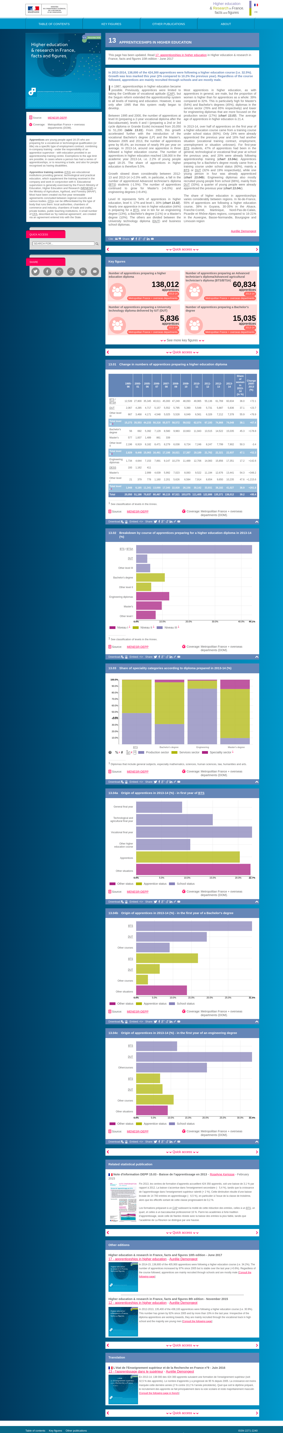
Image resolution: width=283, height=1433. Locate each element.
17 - (137, 1259)
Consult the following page (197, 1321)
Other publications (76, 1430)
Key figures (55, 1430)
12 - (137, 1303)
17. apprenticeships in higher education (181, 55)
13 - (135, 1371)
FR (256, 12)
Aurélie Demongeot (243, 231)
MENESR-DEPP (57, 117)
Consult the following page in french (159, 1393)
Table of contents (35, 1430)
